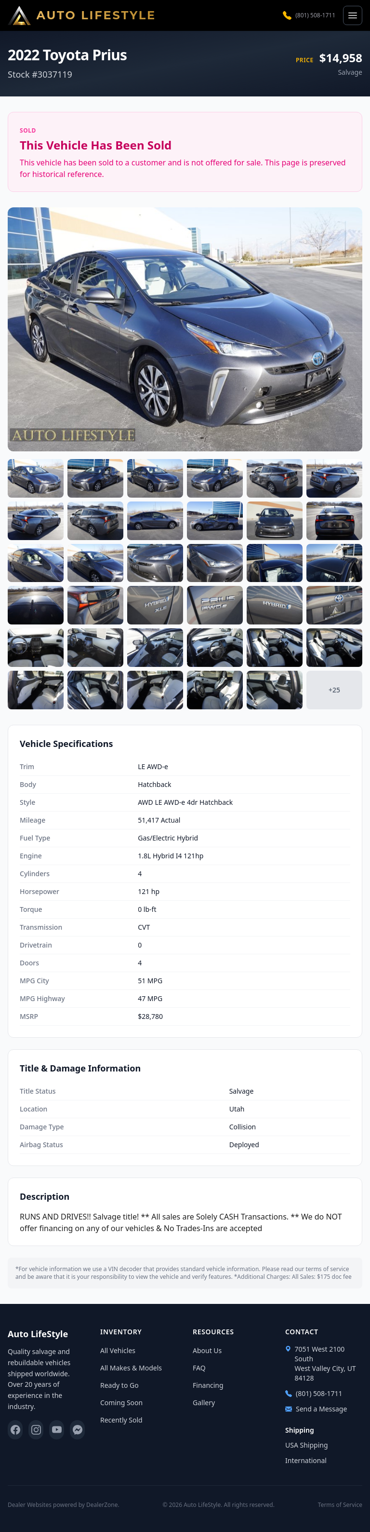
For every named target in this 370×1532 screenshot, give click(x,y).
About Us (207, 1350)
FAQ (199, 1367)
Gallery (204, 1402)
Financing (208, 1385)
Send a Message (316, 1408)
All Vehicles (117, 1350)
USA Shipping (306, 1445)
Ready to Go (119, 1385)
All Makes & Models (131, 1367)
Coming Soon (121, 1402)
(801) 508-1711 (309, 15)
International (306, 1460)
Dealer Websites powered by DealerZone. (63, 1505)
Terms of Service (340, 1505)
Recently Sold (121, 1419)
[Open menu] (352, 15)
